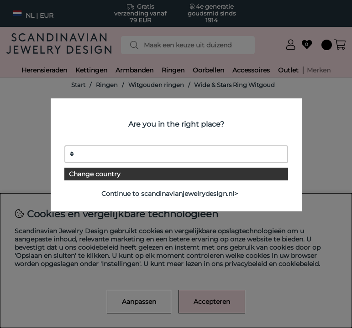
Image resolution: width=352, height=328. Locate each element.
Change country (95, 174)
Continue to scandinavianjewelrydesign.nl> (169, 194)
